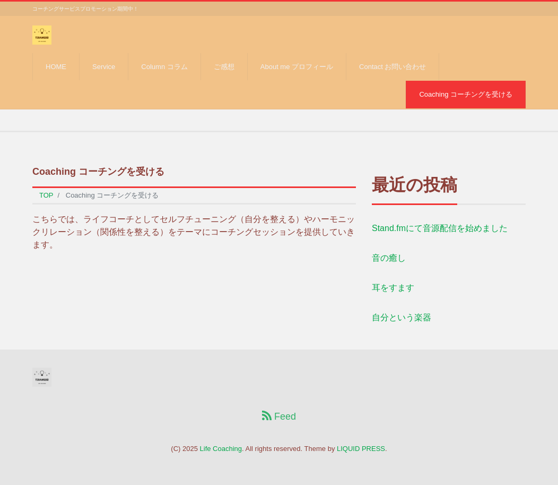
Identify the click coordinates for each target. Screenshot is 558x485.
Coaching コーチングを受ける (465, 94)
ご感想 (224, 67)
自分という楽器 (401, 317)
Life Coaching (221, 449)
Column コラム (164, 67)
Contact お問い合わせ (392, 67)
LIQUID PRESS (361, 449)
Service (103, 67)
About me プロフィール (296, 67)
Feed (279, 416)
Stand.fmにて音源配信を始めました (440, 228)
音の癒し (389, 257)
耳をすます (393, 287)
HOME (56, 67)
